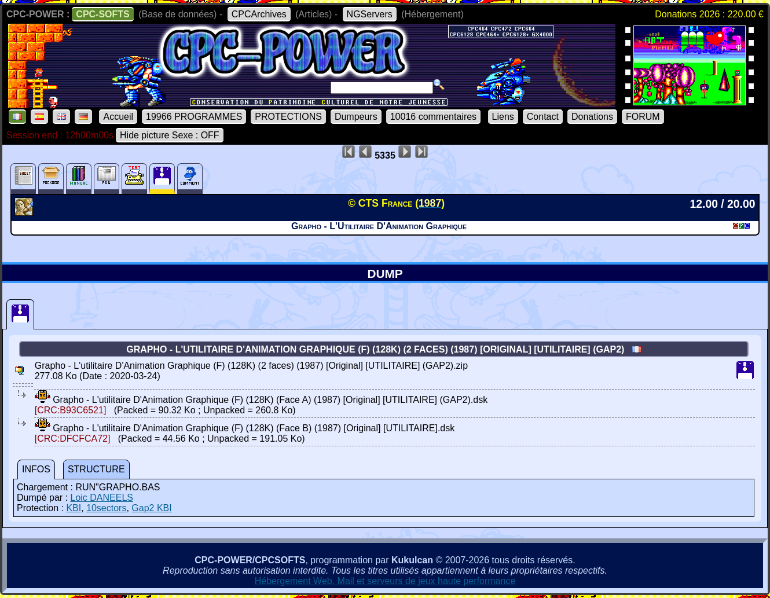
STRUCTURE (96, 469)
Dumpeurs (356, 117)
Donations (592, 117)
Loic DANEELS (101, 497)
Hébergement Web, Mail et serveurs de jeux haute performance (385, 581)
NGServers (370, 14)
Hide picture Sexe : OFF (169, 135)
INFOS (36, 469)
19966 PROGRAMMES (194, 117)
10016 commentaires (433, 117)
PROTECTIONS (288, 117)
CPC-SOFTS (102, 14)
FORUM (643, 117)
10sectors (106, 508)
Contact (543, 117)
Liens (503, 117)
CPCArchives (259, 14)
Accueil (118, 117)
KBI (73, 508)
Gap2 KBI (151, 508)
